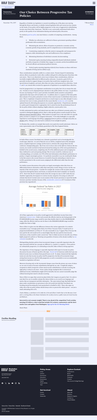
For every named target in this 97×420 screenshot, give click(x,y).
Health (42, 381)
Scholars (69, 394)
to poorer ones (30, 217)
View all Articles (8, 7)
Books (69, 373)
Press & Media (71, 400)
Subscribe (43, 396)
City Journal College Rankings (75, 381)
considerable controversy (53, 180)
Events (42, 392)
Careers (42, 394)
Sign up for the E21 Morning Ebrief (58, 304)
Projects (69, 379)
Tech (41, 385)
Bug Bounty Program (25, 405)
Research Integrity (72, 396)
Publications (70, 371)
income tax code (62, 101)
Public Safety (43, 383)
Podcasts (69, 377)
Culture (42, 373)
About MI (69, 392)
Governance (43, 379)
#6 (24, 85)
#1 (20, 85)
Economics (89, 12)
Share (92, 24)
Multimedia (70, 375)
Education (43, 377)
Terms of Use (5, 405)
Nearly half (53, 252)
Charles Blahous (10, 13)
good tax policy (32, 35)
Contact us (70, 398)
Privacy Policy (12, 405)
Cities (41, 371)
